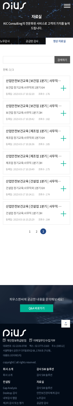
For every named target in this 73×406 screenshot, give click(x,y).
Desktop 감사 (10, 393)
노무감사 (41, 398)
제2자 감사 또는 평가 (13, 403)
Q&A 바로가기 (37, 308)
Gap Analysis (10, 388)
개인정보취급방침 (14, 340)
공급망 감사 (32, 41)
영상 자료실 (59, 41)
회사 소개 (7, 375)
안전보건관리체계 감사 (48, 393)
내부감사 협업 (10, 398)
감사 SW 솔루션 (44, 375)
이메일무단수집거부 (42, 340)
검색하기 (62, 60)
